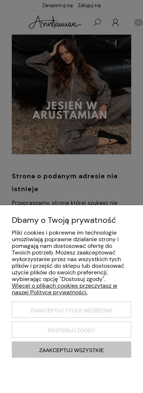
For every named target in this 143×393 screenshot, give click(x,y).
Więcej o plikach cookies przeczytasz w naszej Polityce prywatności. (64, 289)
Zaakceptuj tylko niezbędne (71, 310)
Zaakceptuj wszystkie (71, 350)
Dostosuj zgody (72, 330)
